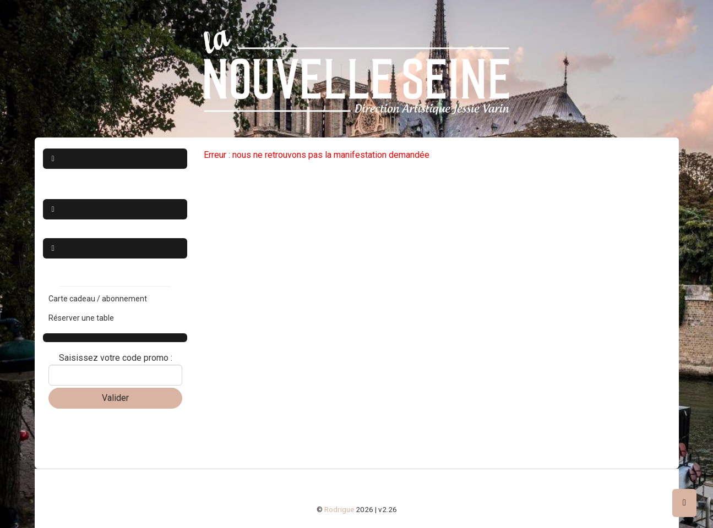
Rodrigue (339, 509)
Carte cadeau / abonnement (97, 298)
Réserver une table (81, 318)
